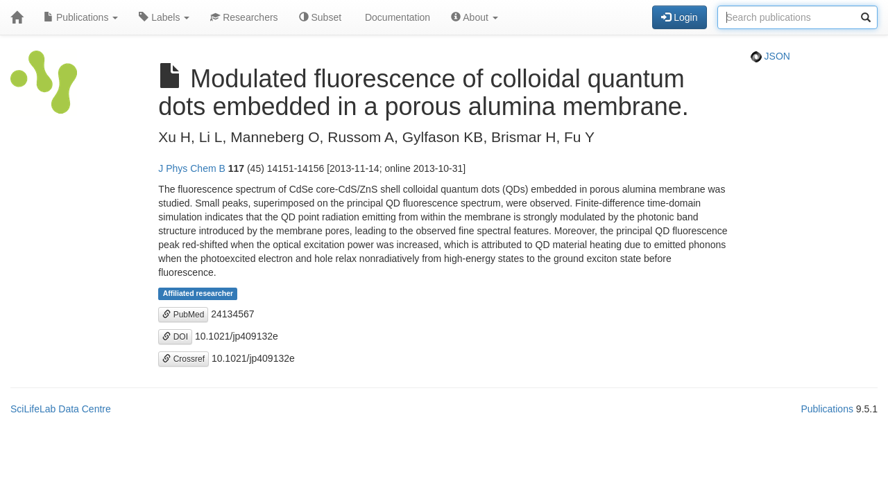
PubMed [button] (183, 314)
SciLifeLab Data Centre (60, 408)
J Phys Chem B (191, 168)
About (474, 17)
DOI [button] (175, 337)
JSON (770, 56)
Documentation (396, 17)
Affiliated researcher (198, 294)
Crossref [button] (183, 359)
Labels (164, 17)
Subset (320, 17)
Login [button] (679, 17)
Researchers (244, 17)
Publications (81, 17)
